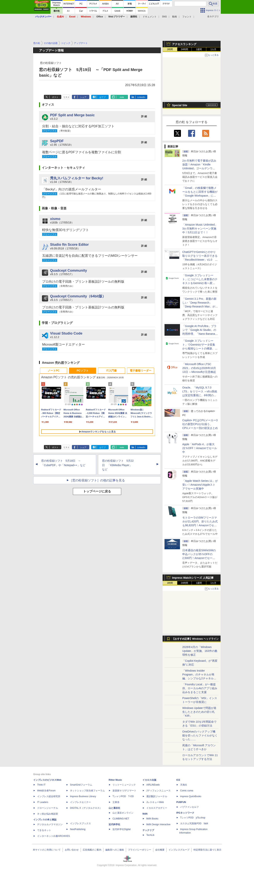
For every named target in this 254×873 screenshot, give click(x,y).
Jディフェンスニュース (158, 790)
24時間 (184, 49)
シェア (83, 97)
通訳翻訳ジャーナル (156, 796)
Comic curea (186, 790)
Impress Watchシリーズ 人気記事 (193, 577)
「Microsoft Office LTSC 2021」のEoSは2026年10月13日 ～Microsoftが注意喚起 (199, 368)
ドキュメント (150, 16)
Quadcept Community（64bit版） (78, 296)
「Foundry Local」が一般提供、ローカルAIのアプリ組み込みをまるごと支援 (199, 688)
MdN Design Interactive (158, 824)
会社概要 (160, 849)
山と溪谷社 (114, 808)
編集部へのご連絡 (114, 849)
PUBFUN (181, 802)
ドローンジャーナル (47, 808)
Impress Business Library (83, 796)
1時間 (170, 49)
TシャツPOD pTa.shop (192, 817)
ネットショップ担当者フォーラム (87, 790)
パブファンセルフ (189, 807)
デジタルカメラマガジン (50, 824)
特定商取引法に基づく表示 (207, 849)
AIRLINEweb (153, 784)
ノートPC (53, 370)
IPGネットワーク (185, 812)
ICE (178, 780)
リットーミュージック (124, 784)
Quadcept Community (68, 270)
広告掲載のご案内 (92, 849)
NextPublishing (77, 829)
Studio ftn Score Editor (69, 244)
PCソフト (82, 370)
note (122, 97)
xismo (55, 219)
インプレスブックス (80, 823)
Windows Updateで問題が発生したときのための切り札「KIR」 (199, 711)
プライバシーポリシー (139, 849)
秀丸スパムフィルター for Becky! (76, 178)
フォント (187, 16)
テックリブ (148, 830)
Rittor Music (115, 780)
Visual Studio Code (66, 333)
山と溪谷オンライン (123, 812)
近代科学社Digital (121, 829)
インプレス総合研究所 (48, 796)
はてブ (102, 97)
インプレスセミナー (80, 802)
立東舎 (116, 802)
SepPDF (57, 141)
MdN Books (152, 818)
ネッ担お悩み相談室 (47, 813)
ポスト (55, 97)
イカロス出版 (149, 780)
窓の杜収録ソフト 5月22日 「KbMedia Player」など (118, 465)
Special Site (179, 105)
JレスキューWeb (155, 802)
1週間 (199, 49)
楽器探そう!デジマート (124, 790)
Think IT (41, 784)
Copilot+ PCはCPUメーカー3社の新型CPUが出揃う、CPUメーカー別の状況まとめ (200, 424)
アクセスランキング (184, 44)
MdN (144, 813)
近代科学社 (114, 824)
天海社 (183, 784)
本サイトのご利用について (47, 849)
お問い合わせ (72, 849)
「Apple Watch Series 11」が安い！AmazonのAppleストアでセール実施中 (200, 484)
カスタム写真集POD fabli (194, 823)
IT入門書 (111, 370)
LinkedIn (141, 97)
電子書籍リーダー (140, 370)
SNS (164, 16)
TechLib (150, 835)
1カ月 (213, 49)
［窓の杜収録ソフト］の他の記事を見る (97, 480)
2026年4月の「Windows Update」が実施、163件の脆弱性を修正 (199, 650)
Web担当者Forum (46, 790)
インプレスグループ (179, 849)
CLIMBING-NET (121, 818)
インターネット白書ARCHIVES (53, 836)
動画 (174, 16)
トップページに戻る (97, 491)
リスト (66, 97)
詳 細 (144, 116)
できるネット (44, 830)
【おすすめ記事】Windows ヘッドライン (195, 639)
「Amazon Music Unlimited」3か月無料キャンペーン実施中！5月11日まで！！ (199, 228)
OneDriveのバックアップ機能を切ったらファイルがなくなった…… (199, 735)
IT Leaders (42, 802)
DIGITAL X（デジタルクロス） (86, 808)
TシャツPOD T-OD (123, 796)
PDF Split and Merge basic (72, 115)
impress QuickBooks (190, 796)
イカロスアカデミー (156, 808)
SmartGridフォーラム (81, 784)
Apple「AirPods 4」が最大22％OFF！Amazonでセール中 (199, 448)
